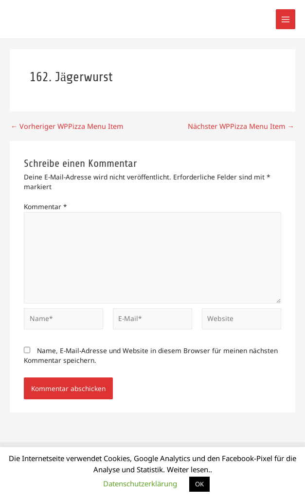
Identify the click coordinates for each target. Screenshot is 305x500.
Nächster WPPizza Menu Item (243, 126)
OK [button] (199, 484)
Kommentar (45, 206)
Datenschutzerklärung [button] (140, 483)
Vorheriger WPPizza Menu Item (64, 126)
